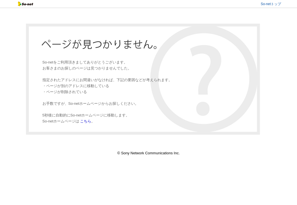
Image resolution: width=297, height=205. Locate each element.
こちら (85, 121)
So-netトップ (271, 4)
